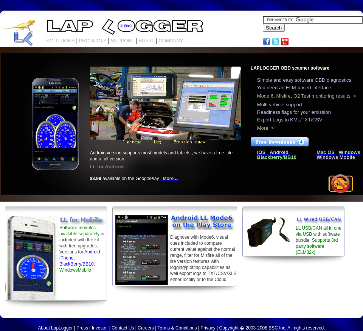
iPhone (66, 258)
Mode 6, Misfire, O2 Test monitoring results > (306, 96)
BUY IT (147, 41)
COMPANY (170, 41)
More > (265, 128)
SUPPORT (123, 41)
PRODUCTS (93, 41)
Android (92, 252)
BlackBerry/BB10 (76, 264)
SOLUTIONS (60, 41)
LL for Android (107, 166)
